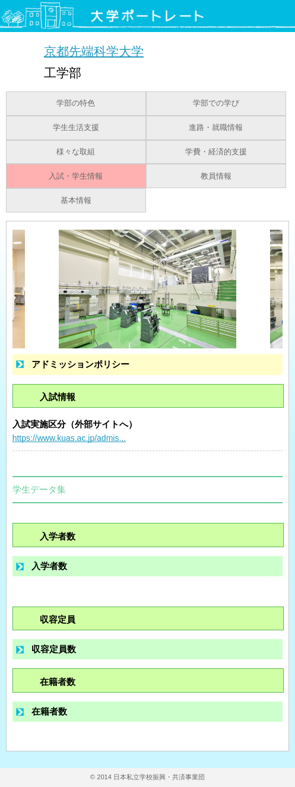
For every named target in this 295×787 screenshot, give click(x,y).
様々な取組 (75, 152)
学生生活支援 (76, 127)
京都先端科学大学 (94, 51)
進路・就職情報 (216, 127)
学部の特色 (75, 103)
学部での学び (216, 103)
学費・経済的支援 (216, 152)
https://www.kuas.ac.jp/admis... (69, 438)
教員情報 (216, 176)
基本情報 (76, 200)
